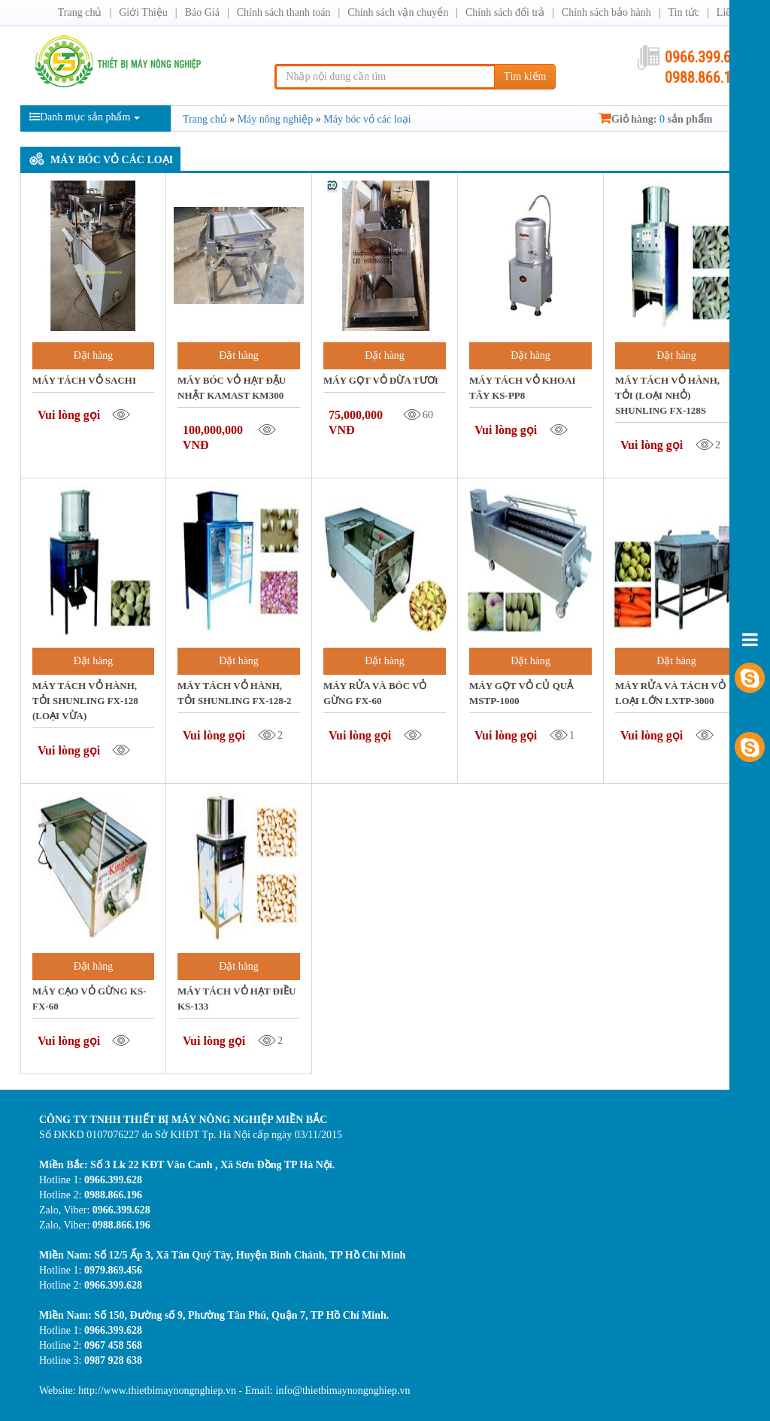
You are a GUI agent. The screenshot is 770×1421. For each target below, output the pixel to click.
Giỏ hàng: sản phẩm (655, 119)
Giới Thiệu (143, 12)
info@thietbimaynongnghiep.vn (343, 1390)
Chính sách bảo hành (606, 12)
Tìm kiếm (525, 76)
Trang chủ (80, 12)
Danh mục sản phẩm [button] (84, 117)
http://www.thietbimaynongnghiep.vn (158, 1390)
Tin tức (683, 12)
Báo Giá (202, 12)
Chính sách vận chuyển (397, 12)
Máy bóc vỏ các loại (111, 159)
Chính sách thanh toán (284, 12)
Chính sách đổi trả (504, 12)
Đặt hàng (94, 355)
